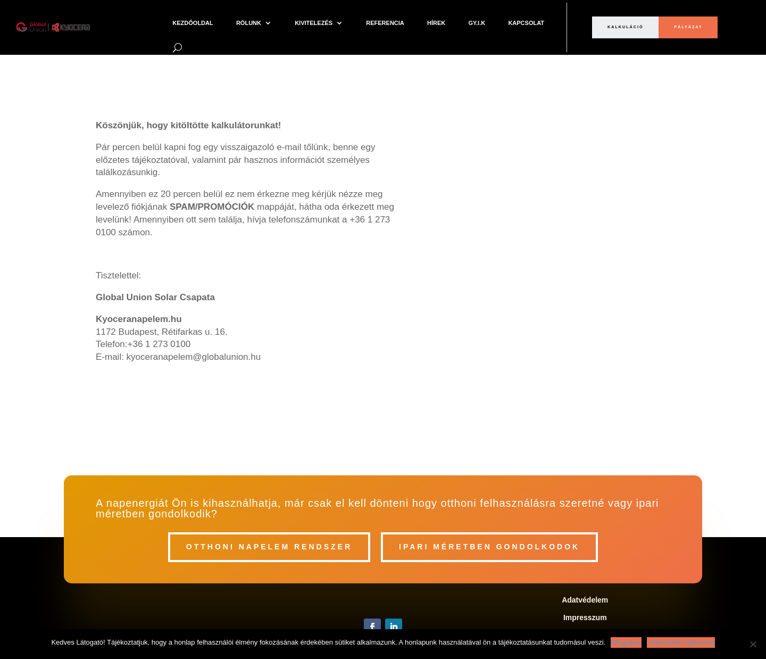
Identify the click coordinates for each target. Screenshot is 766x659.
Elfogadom (626, 642)
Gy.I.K (476, 23)
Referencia (385, 23)
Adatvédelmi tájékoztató (680, 642)
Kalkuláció (625, 26)
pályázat (688, 26)
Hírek (436, 23)
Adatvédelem (585, 600)
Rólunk (248, 23)
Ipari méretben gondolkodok (489, 546)
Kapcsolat (526, 23)
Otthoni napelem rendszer (269, 546)
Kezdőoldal (192, 23)
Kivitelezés (313, 23)
